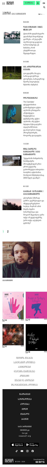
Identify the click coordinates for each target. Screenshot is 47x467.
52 (29, 320)
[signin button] (38, 3)
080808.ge (25, 430)
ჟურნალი (24, 414)
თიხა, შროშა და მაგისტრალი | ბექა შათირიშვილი (31, 152)
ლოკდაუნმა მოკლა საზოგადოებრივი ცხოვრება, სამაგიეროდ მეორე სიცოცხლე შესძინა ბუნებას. (33, 79)
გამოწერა (29, 3)
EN (44, 3)
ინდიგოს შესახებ (24, 358)
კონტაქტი (24, 376)
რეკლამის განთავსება (24, 371)
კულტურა (24, 404)
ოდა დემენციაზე (30, 98)
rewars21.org (25, 436)
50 (29, 352)
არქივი (24, 419)
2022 (45, 352)
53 (6, 320)
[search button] (44, 7)
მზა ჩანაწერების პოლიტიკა (24, 385)
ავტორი (7, 13)
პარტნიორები (24, 367)
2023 (22, 320)
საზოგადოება (25, 399)
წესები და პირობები (24, 380)
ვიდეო (25, 409)
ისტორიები (24, 394)
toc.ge (25, 433)
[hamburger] (3, 2)
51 (6, 347)
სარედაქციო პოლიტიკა (24, 362)
